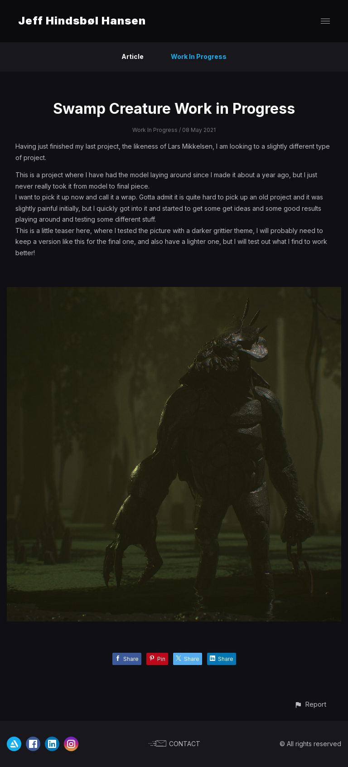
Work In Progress (199, 56)
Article (132, 56)
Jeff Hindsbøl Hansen (82, 20)
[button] (310, 704)
